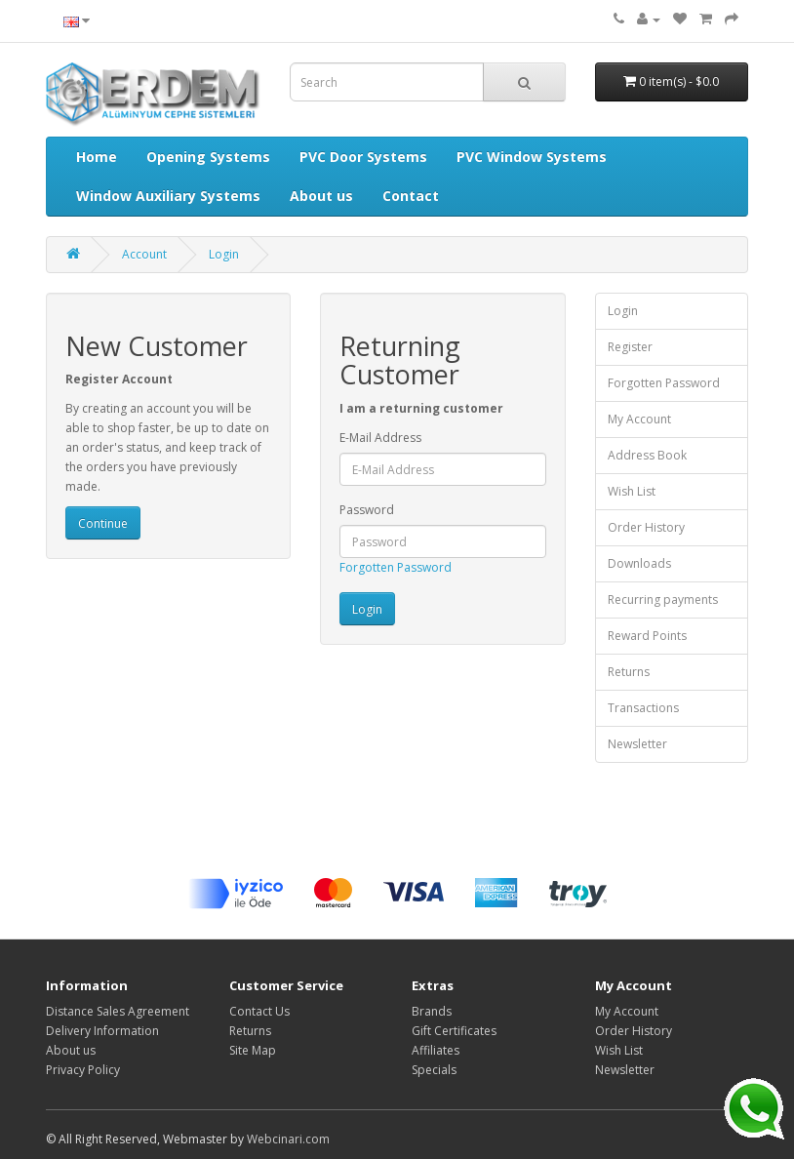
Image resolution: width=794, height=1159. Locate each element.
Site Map (252, 1050)
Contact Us (259, 1011)
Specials (434, 1069)
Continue (103, 523)
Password (366, 509)
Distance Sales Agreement (117, 1011)
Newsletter (637, 744)
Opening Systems (208, 156)
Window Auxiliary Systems (168, 195)
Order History (646, 527)
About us (321, 195)
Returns (629, 671)
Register (630, 347)
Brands (432, 1011)
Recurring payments (663, 599)
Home (96, 156)
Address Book (647, 455)
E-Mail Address (380, 437)
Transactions (643, 707)
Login (224, 254)
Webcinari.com (288, 1139)
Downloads (639, 563)
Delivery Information (102, 1030)
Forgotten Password (395, 567)
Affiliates (435, 1050)
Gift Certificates (454, 1030)
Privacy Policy (83, 1069)
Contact (410, 195)
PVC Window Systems (532, 156)
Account (144, 254)
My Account (639, 419)
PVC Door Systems (363, 156)
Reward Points (647, 635)
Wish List (631, 491)
